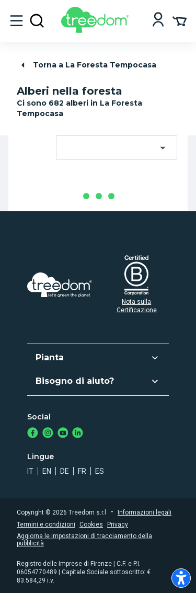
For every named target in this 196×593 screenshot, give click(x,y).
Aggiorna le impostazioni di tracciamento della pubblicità (84, 539)
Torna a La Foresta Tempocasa (87, 65)
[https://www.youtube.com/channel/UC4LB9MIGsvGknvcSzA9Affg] (62, 433)
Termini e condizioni (46, 524)
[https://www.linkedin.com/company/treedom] (77, 433)
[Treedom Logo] (97, 30)
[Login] (158, 20)
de (64, 471)
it (30, 471)
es (99, 471)
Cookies (91, 524)
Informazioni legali (144, 512)
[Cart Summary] (179, 20)
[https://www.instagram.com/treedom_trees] (47, 433)
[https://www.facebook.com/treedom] (32, 433)
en (46, 471)
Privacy (117, 524)
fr (82, 471)
